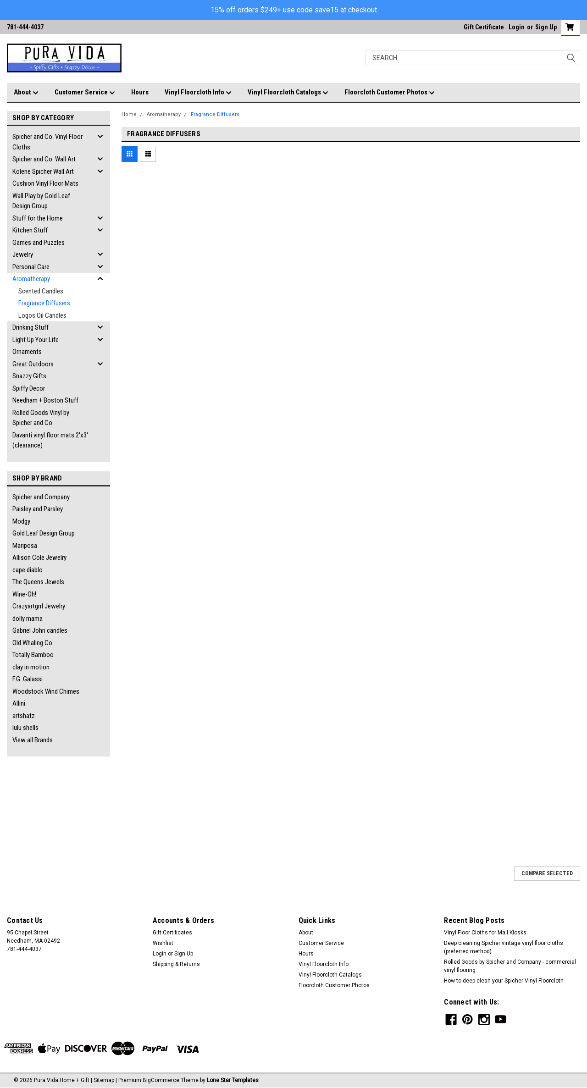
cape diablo (27, 570)
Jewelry (22, 254)
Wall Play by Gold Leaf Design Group (41, 201)
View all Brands (32, 740)
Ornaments (27, 352)
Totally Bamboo (33, 655)
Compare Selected (547, 873)
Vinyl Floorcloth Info (198, 92)
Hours (140, 92)
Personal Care (31, 267)
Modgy (21, 521)
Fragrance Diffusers (44, 303)
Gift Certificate (484, 27)
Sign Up (546, 27)
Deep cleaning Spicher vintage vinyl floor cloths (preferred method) (503, 947)
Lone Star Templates (233, 1080)
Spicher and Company (41, 497)
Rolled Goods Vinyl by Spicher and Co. (40, 418)
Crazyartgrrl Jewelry (38, 606)
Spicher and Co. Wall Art (44, 159)
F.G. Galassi (27, 679)
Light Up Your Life (35, 340)
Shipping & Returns (176, 964)
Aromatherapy (31, 279)
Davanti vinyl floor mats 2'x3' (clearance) (50, 440)
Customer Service (85, 92)
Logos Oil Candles (42, 315)
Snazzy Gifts (29, 376)
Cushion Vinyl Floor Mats (45, 183)
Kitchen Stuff (30, 230)
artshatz (23, 716)
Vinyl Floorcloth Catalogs (288, 92)
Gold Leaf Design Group (43, 533)
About (26, 92)
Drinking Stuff (30, 327)
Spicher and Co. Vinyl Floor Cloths (47, 142)
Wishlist (163, 943)
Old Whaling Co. (33, 643)
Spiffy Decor (28, 388)
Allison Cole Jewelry (39, 557)
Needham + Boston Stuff (45, 400)
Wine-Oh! (24, 594)
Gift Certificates (172, 932)
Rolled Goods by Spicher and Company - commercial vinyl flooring (510, 966)
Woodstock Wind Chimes (45, 691)
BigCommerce (161, 1080)
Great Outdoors (33, 364)
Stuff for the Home (37, 218)
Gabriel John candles (39, 630)
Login (517, 27)
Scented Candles (40, 291)
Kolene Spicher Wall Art (43, 171)
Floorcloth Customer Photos (389, 92)
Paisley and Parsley (37, 509)
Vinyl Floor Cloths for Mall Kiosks (485, 932)
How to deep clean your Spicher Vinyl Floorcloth (504, 981)
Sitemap (104, 1080)
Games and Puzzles (38, 242)
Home (129, 114)
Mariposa (24, 545)
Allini (18, 703)
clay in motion (31, 667)
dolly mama (27, 618)
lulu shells (25, 727)
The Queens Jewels (38, 582)
